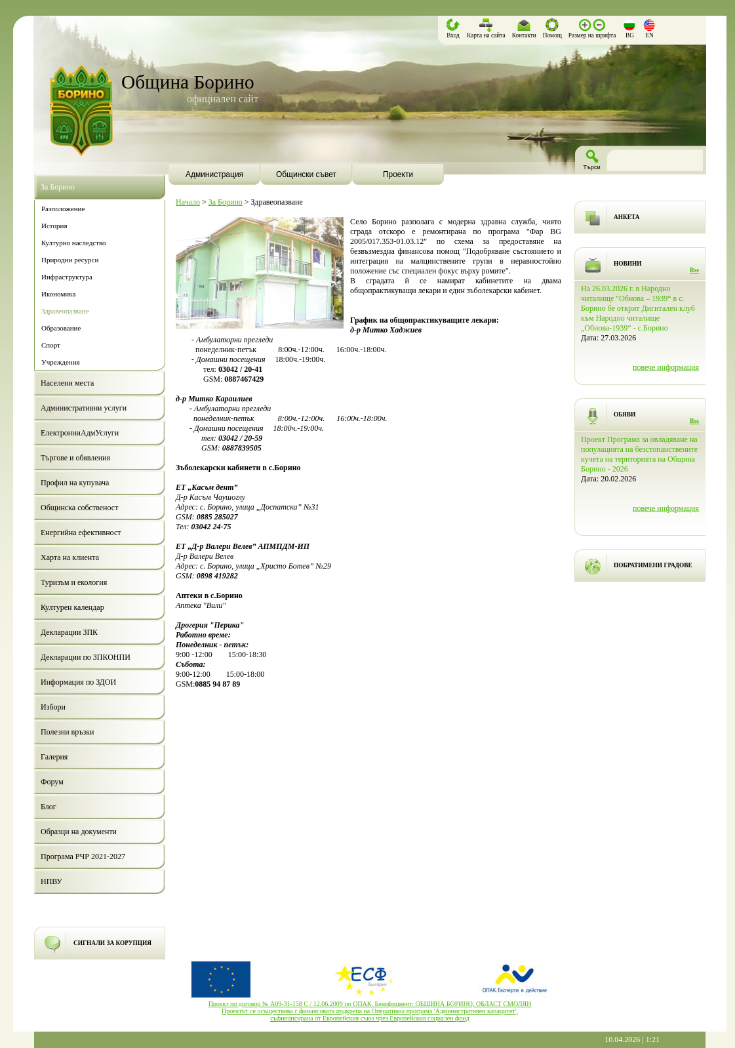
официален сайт (222, 98)
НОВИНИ (628, 263)
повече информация (666, 367)
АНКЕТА (626, 217)
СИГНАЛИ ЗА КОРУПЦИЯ (112, 943)
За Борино (226, 202)
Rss (694, 270)
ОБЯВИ (624, 414)
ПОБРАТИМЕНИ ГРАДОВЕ (653, 565)
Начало (188, 202)
